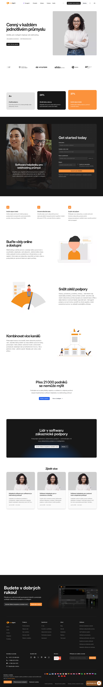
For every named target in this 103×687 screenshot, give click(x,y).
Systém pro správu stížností (86, 641)
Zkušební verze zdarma (74, 3)
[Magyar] (60, 674)
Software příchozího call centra (87, 638)
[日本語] (66, 674)
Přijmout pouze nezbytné (20, 682)
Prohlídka (8, 639)
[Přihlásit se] (90, 3)
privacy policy (11, 678)
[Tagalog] (59, 676)
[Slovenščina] (93, 674)
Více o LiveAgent (58, 398)
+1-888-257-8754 (13, 660)
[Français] (55, 674)
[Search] (64, 3)
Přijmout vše (7, 682)
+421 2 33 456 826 (13, 657)
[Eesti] (50, 674)
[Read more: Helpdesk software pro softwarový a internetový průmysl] (20, 490)
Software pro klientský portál (86, 644)
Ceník (7, 629)
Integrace (8, 636)
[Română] (85, 674)
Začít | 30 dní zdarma (12, 44)
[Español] (47, 674)
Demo (7, 626)
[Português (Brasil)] (82, 674)
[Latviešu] (71, 674)
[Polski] (79, 674)
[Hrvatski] (58, 674)
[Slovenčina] (90, 674)
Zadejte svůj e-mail (63, 149)
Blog (61, 625)
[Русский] (87, 674)
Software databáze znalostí (86, 625)
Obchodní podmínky (48, 683)
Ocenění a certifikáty (46, 629)
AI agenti (27, 3)
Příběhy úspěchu (44, 398)
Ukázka (85, 3)
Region (60, 162)
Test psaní (62, 638)
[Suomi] (52, 674)
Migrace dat (25, 629)
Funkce (8, 632)
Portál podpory (26, 625)
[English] (44, 674)
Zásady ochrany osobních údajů (75, 683)
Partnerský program (46, 635)
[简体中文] (64, 676)
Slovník (62, 629)
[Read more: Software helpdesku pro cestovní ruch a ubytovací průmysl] (82, 490)
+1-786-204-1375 (13, 663)
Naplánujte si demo (36, 604)
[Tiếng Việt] (62, 676)
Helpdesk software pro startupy (87, 647)
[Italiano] (63, 674)
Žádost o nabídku (26, 638)
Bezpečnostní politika (60, 683)
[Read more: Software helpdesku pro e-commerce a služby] (51, 490)
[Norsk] (77, 674)
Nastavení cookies (34, 682)
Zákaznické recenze (46, 632)
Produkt (35, 3)
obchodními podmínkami (76, 174)
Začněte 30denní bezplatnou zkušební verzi (47, 446)
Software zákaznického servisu (87, 629)
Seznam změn (25, 635)
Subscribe (92, 657)
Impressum (44, 638)
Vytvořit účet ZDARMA (76, 171)
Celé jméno (61, 142)
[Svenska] (95, 674)
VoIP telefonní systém (84, 632)
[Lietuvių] (69, 674)
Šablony (62, 635)
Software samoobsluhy (85, 635)
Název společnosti (63, 155)
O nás (42, 625)
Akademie (62, 632)
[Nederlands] (74, 674)
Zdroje (42, 3)
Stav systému (25, 632)
